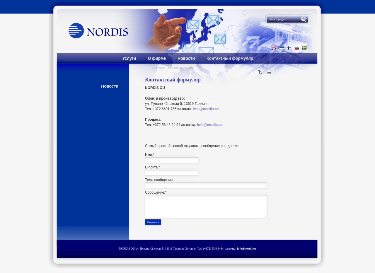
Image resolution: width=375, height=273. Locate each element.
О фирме (157, 58)
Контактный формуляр (230, 58)
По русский (159, 67)
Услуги (129, 58)
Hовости (109, 86)
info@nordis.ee (206, 109)
